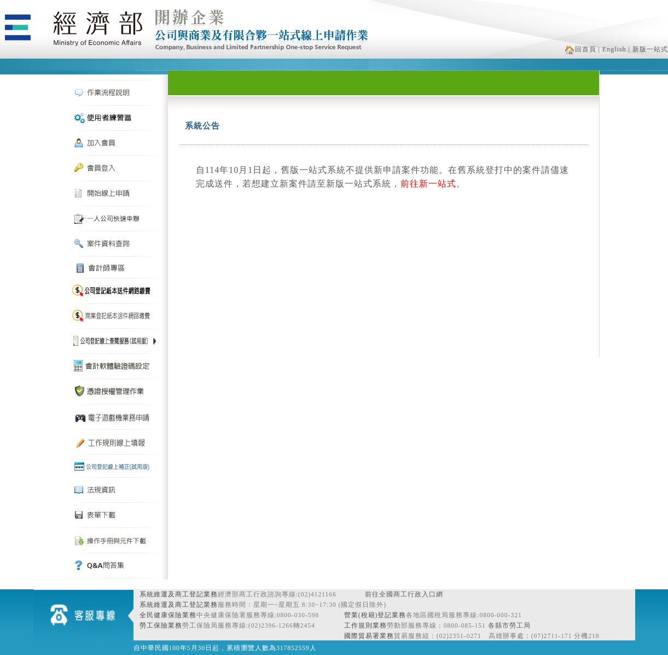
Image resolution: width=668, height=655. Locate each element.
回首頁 (580, 49)
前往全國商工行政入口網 (404, 594)
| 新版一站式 (648, 49)
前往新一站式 (428, 183)
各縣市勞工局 (509, 625)
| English (612, 49)
